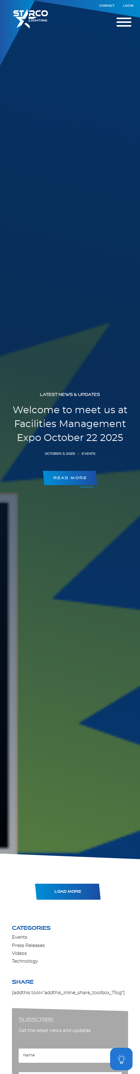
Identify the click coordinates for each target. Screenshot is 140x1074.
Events (19, 937)
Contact (107, 5)
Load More (68, 891)
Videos (19, 954)
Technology (25, 961)
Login (128, 5)
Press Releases (28, 946)
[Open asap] (121, 1059)
